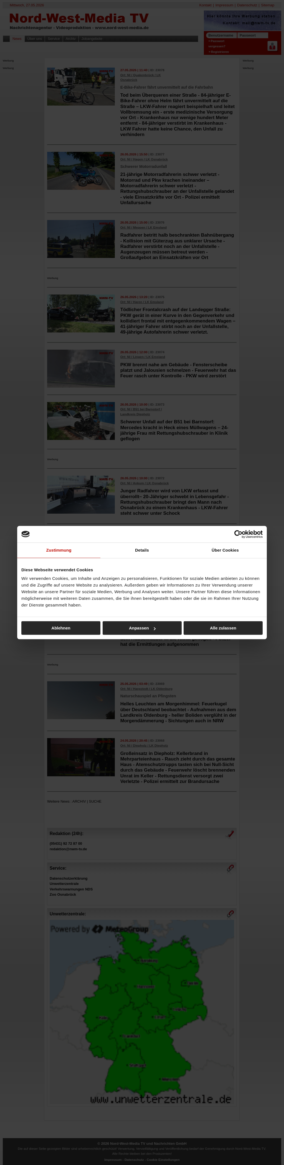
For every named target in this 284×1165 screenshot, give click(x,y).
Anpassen (142, 628)
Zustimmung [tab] (59, 550)
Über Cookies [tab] (225, 550)
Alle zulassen (223, 628)
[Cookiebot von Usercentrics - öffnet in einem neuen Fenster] (238, 534)
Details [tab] (142, 550)
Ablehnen (60, 628)
